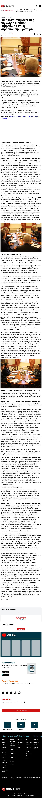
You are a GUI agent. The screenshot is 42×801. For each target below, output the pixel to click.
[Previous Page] (18, 612)
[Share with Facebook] (34, 34)
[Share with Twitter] (37, 34)
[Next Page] (23, 612)
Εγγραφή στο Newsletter (21, 710)
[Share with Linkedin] (40, 34)
